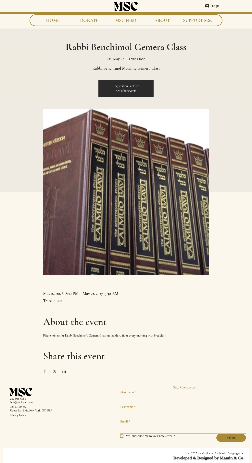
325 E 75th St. (18, 406)
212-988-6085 (18, 398)
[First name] (182, 400)
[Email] (182, 429)
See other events (126, 90)
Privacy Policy (18, 415)
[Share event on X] (55, 371)
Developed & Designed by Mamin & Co (208, 458)
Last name (128, 407)
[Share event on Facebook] (45, 371)
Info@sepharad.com (21, 402)
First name (128, 392)
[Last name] (182, 415)
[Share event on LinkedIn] (64, 371)
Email (125, 421)
